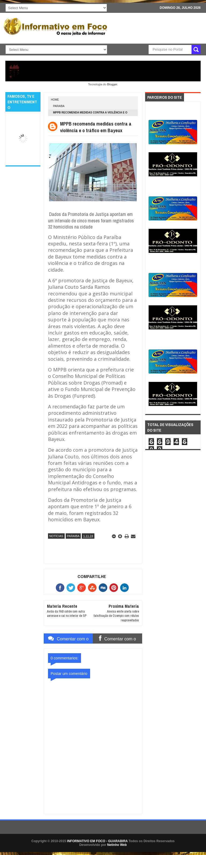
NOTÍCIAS (56, 536)
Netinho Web (117, 845)
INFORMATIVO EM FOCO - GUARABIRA (97, 841)
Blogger (112, 84)
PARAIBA (59, 106)
